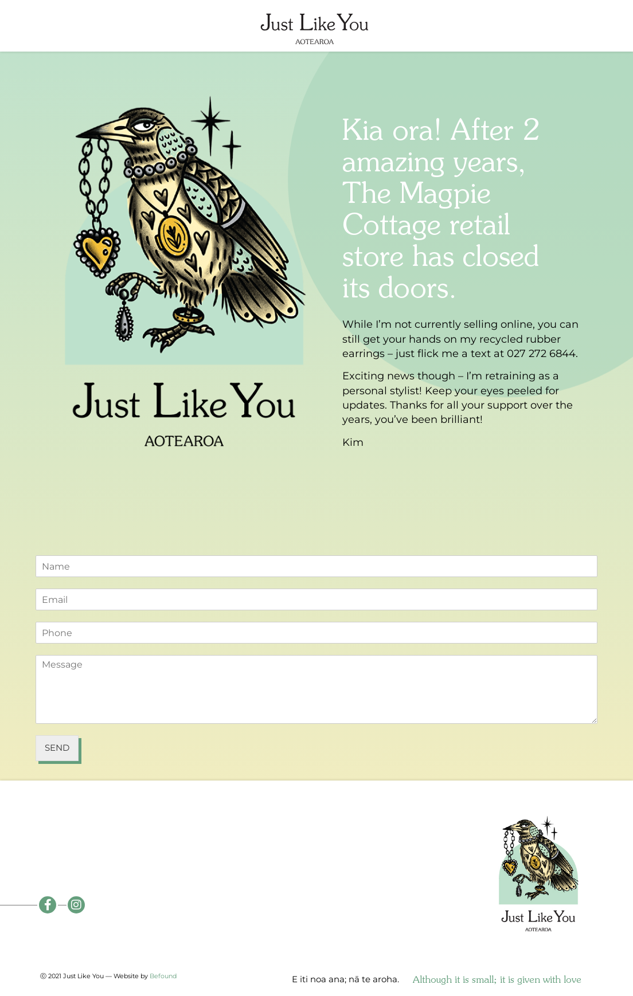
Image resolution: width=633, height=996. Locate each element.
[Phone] (316, 633)
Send (57, 747)
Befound (163, 976)
